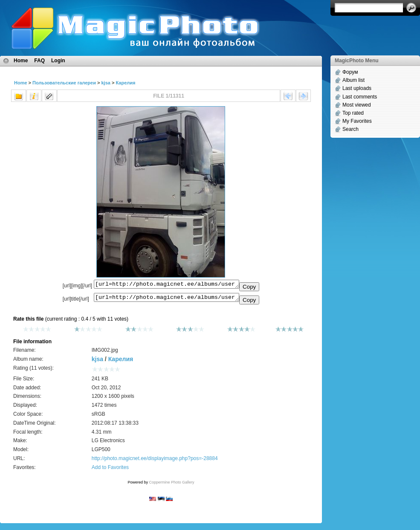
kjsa (105, 82)
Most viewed (356, 105)
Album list (353, 80)
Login (58, 61)
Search (350, 129)
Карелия (125, 82)
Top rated (353, 113)
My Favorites (357, 121)
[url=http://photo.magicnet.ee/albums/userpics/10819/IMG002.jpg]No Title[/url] (166, 299)
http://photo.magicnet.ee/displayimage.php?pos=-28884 (155, 461)
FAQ (39, 61)
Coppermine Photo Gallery (171, 485)
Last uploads (356, 88)
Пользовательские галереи (64, 82)
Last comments (359, 97)
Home (21, 61)
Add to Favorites (110, 470)
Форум (350, 72)
